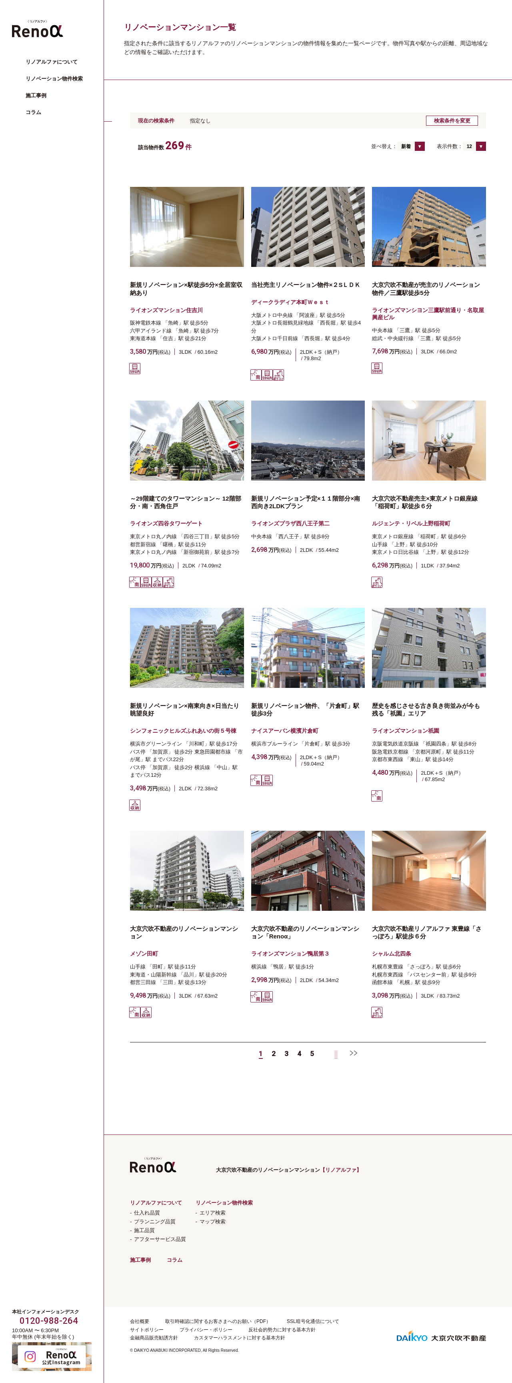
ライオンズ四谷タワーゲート (166, 523)
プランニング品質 (155, 1222)
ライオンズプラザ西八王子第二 (290, 523)
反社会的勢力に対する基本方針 (282, 1330)
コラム (33, 112)
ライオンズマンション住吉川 (166, 310)
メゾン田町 (144, 953)
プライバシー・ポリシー (206, 1330)
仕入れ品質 (147, 1213)
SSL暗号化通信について (313, 1321)
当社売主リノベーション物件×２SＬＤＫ (306, 284)
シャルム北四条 (391, 953)
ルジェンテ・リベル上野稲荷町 (411, 523)
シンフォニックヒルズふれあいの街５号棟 (183, 731)
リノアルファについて (52, 62)
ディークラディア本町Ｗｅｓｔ (290, 302)
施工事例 (36, 95)
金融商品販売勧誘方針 (154, 1338)
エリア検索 (213, 1213)
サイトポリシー (147, 1330)
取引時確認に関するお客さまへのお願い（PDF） (218, 1321)
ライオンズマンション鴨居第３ (290, 953)
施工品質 (144, 1230)
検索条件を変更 (452, 121)
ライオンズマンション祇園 (405, 731)
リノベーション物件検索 (54, 79)
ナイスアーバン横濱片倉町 (284, 731)
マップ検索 (213, 1222)
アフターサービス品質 (160, 1239)
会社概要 (139, 1321)
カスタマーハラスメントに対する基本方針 (239, 1338)
